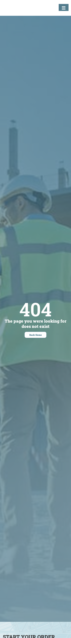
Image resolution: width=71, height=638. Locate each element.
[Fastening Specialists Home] (16, 9)
